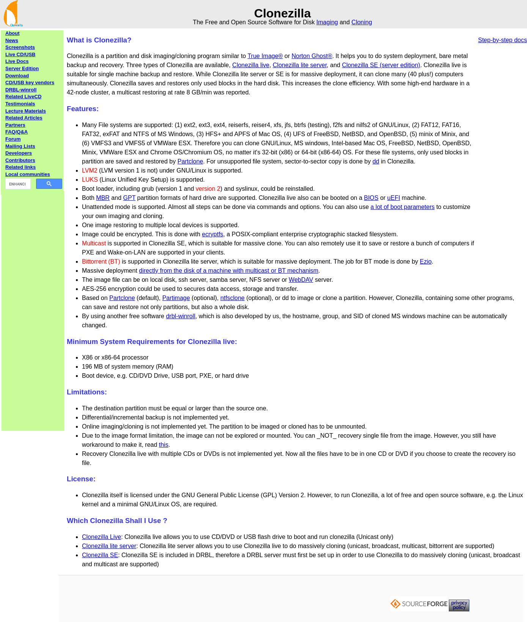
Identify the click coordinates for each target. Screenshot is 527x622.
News (11, 40)
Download (17, 76)
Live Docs (16, 61)
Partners (15, 125)
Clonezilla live (250, 65)
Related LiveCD (23, 96)
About (12, 33)
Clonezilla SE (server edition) (381, 65)
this (163, 444)
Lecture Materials (25, 111)
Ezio (425, 261)
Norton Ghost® (312, 56)
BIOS (371, 198)
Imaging (327, 22)
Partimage (176, 298)
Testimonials (20, 104)
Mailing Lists (20, 146)
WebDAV (301, 279)
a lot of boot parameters (402, 207)
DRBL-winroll (20, 90)
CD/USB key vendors (29, 82)
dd (376, 161)
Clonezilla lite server (300, 65)
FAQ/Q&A (16, 132)
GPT (129, 198)
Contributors (20, 160)
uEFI (393, 198)
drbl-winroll (180, 316)
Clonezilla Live (101, 537)
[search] (17, 184)
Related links (20, 167)
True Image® (265, 56)
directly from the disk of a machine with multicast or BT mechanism (228, 270)
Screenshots (20, 47)
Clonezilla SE (100, 555)
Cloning (361, 22)
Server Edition (22, 68)
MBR (103, 198)
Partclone (190, 161)
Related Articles (23, 118)
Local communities (27, 174)
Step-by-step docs (502, 40)
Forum (12, 139)
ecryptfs (212, 234)
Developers (18, 153)
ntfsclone (232, 298)
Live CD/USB (20, 54)
